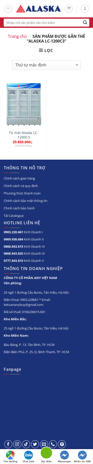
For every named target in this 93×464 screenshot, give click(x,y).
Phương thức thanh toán (22, 193)
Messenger (64, 457)
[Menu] (8, 9)
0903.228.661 (13, 232)
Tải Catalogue (14, 215)
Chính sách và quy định (21, 186)
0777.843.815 (13, 260)
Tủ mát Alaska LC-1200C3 (23, 135)
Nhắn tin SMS (82, 457)
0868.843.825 (13, 253)
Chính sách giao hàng (19, 178)
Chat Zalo (28, 457)
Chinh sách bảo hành (19, 208)
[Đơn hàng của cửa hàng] (46, 65)
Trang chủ (17, 36)
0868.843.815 (13, 246)
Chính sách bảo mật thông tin (25, 200)
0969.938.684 (13, 239)
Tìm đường (10, 457)
